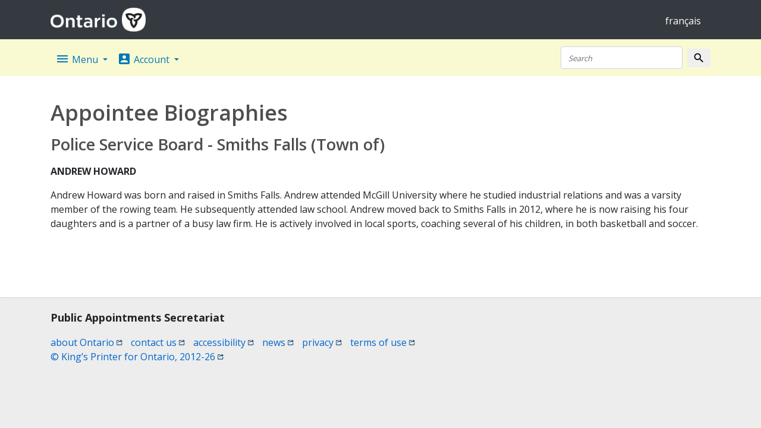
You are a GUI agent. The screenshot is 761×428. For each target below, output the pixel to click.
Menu (77, 59)
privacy (322, 342)
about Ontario (86, 342)
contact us (158, 342)
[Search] (622, 57)
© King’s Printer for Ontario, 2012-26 (137, 356)
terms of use (382, 342)
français (683, 20)
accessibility (223, 342)
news (278, 342)
